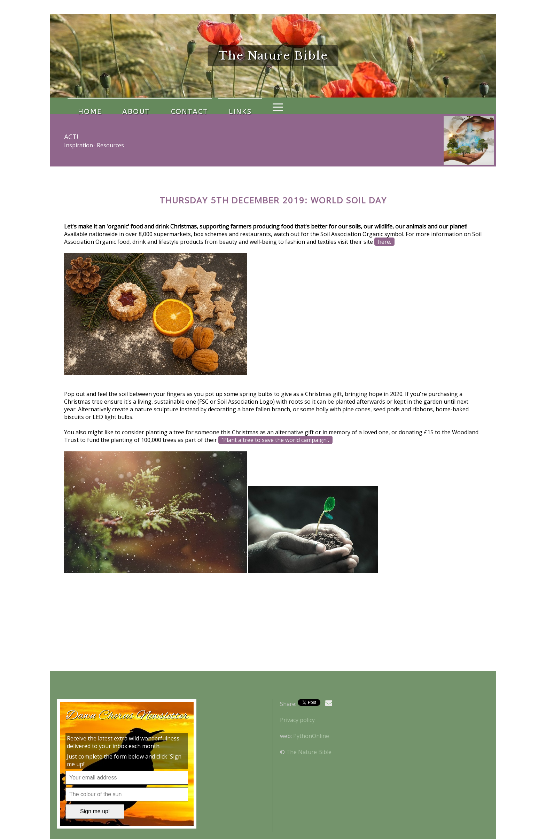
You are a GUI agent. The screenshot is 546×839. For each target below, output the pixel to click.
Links (204, 106)
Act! (71, 136)
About (121, 106)
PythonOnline (311, 736)
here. (384, 242)
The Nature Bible (309, 752)
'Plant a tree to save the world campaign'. (275, 440)
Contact (163, 106)
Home (84, 106)
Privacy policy (297, 720)
